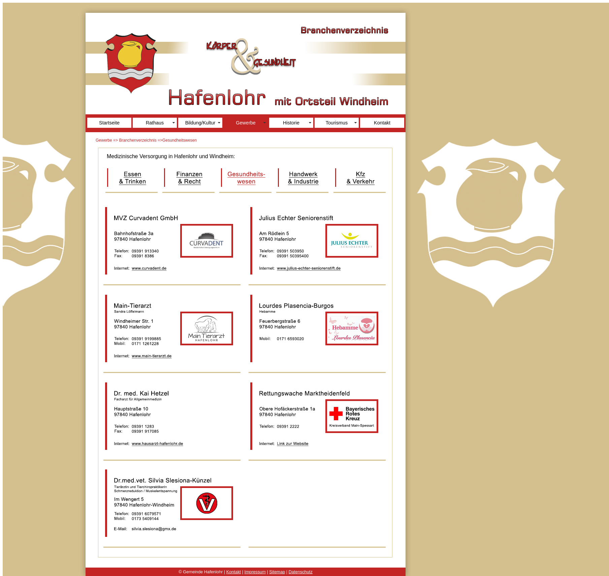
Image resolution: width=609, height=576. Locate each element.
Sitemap (277, 571)
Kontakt (382, 122)
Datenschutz (301, 571)
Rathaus (155, 122)
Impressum (255, 571)
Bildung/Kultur (200, 122)
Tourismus (337, 122)
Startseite (109, 122)
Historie (291, 122)
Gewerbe (245, 122)
